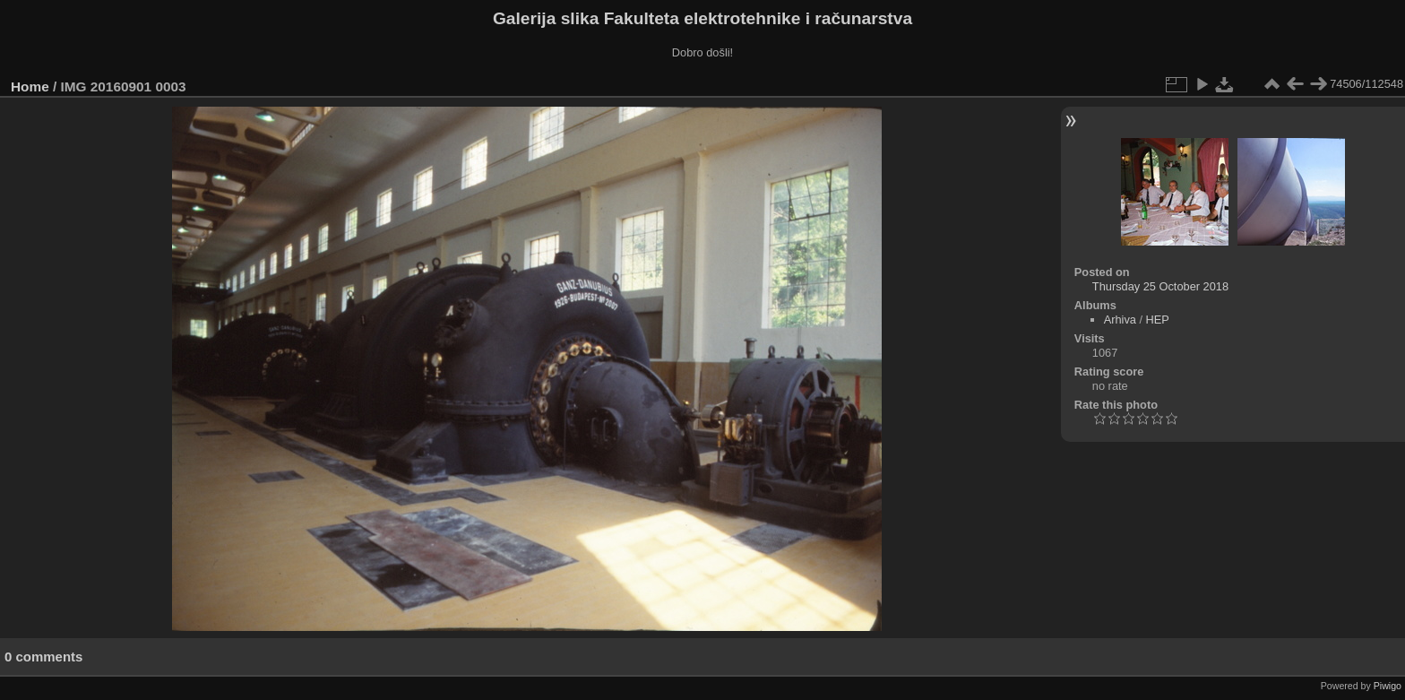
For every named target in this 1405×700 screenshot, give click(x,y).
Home (30, 86)
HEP (1157, 319)
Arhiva (1120, 319)
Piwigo (1387, 685)
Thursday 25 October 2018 (1160, 286)
